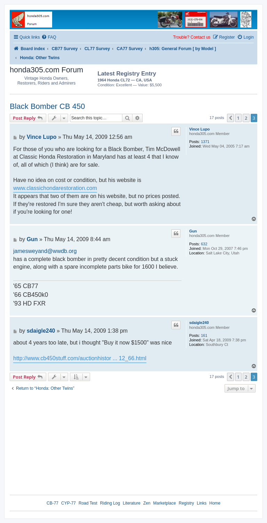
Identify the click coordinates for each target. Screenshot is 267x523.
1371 (205, 142)
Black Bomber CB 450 (47, 106)
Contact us (200, 37)
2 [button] (246, 118)
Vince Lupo (199, 129)
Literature (131, 503)
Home (214, 503)
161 (204, 335)
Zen (147, 503)
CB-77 (52, 503)
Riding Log (110, 503)
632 (204, 244)
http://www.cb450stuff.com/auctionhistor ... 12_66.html (79, 358)
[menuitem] (48, 37)
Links (202, 503)
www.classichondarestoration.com (55, 188)
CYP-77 (68, 503)
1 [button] (238, 118)
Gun (193, 231)
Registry (186, 503)
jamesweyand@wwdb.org (45, 251)
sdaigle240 (199, 322)
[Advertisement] (216, 78)
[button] (230, 118)
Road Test (88, 503)
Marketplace (164, 503)
